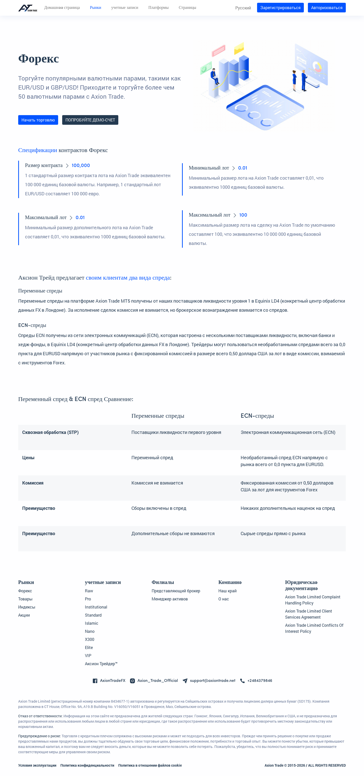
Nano (90, 631)
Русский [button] (243, 7)
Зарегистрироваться (280, 7)
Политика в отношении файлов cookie (150, 765)
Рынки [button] (95, 8)
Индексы (26, 607)
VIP (88, 655)
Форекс (25, 590)
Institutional (96, 607)
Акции (24, 615)
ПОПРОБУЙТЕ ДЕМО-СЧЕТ (90, 119)
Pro (88, 598)
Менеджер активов (170, 598)
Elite (89, 647)
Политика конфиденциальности (87, 765)
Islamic (91, 623)
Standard (93, 615)
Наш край (227, 590)
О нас (223, 598)
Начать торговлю (38, 119)
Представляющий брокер (176, 590)
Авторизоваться (327, 7)
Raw (89, 590)
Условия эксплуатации (37, 765)
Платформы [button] (158, 8)
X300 (89, 639)
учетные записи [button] (124, 8)
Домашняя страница (62, 8)
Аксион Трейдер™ (101, 663)
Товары (25, 598)
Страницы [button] (187, 8)
